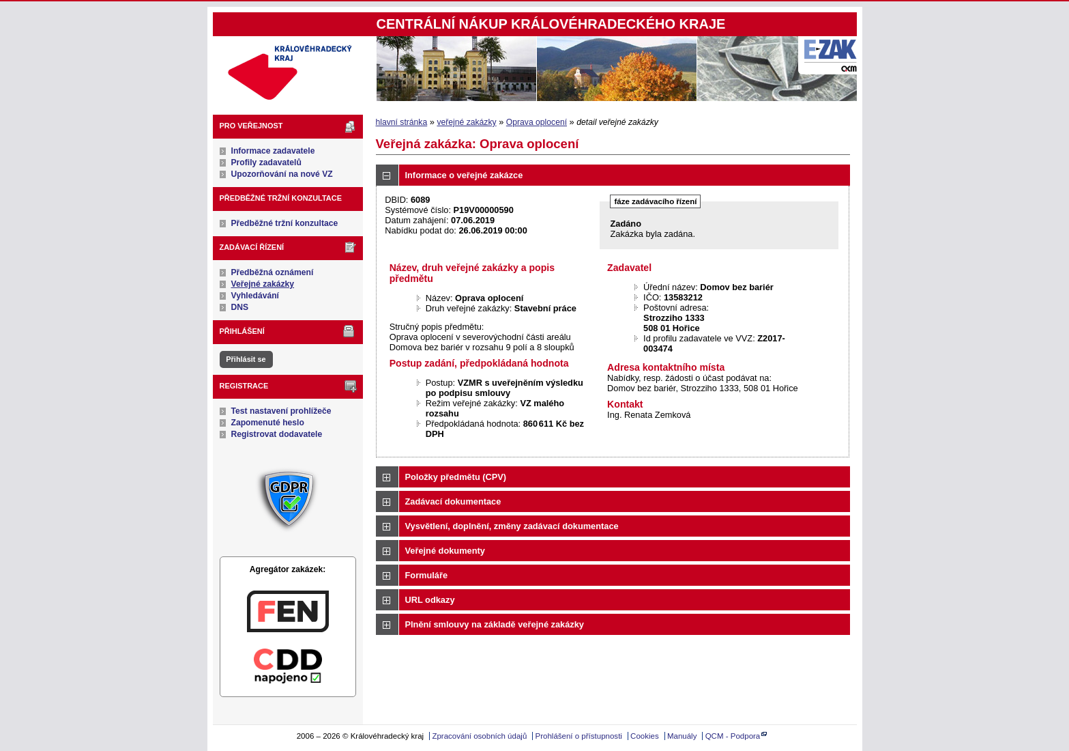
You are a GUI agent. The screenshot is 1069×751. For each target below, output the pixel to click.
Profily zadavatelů (266, 162)
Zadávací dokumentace (453, 501)
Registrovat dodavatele (277, 434)
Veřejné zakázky (263, 284)
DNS (240, 307)
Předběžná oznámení (272, 272)
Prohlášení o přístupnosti (579, 736)
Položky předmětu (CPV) (456, 477)
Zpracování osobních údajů (479, 736)
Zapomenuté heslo (267, 422)
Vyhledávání (255, 295)
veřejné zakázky (466, 122)
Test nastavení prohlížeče (281, 411)
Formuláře (426, 575)
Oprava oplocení (536, 122)
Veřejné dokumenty (445, 550)
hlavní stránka (402, 122)
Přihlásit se (245, 359)
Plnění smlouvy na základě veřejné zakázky (494, 624)
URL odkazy (430, 600)
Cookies (644, 736)
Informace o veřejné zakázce (464, 175)
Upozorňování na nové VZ (282, 174)
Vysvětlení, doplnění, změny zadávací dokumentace (512, 526)
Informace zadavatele (273, 151)
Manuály (682, 736)
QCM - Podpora (733, 736)
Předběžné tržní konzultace (284, 223)
